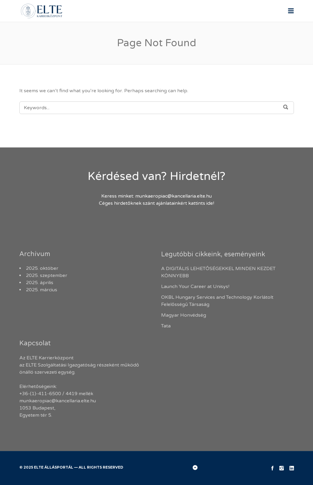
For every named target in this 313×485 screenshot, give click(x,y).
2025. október (42, 268)
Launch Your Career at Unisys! (195, 287)
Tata (166, 326)
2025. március (41, 290)
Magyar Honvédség (183, 315)
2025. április (39, 283)
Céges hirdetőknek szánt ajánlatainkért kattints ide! (156, 203)
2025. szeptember (46, 275)
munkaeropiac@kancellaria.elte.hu (173, 196)
